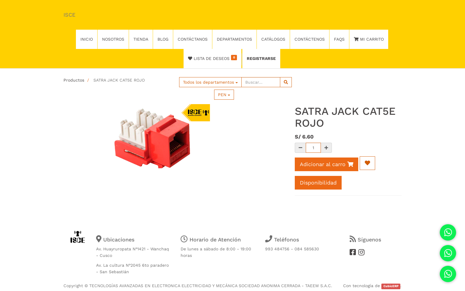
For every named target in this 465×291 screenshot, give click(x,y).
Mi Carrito (369, 39)
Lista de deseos (212, 58)
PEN (224, 94)
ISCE (69, 15)
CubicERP (391, 286)
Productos (73, 80)
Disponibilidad (318, 182)
